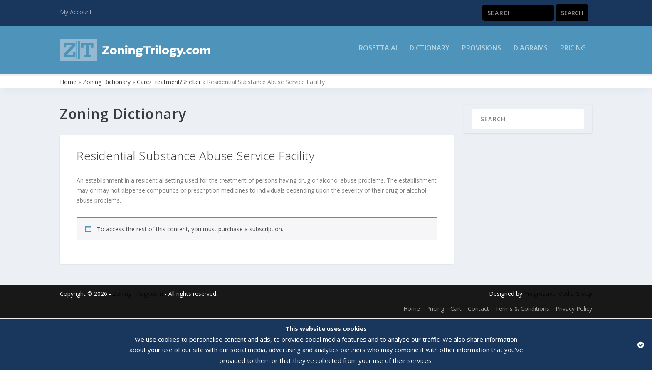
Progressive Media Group (558, 296)
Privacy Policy (574, 310)
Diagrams (531, 53)
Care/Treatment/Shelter (169, 84)
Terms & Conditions (522, 310)
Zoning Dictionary (107, 84)
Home (68, 84)
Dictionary (429, 53)
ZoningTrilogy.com (138, 296)
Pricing (573, 53)
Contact (478, 310)
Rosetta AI (378, 53)
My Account (76, 12)
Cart (456, 310)
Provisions (481, 53)
